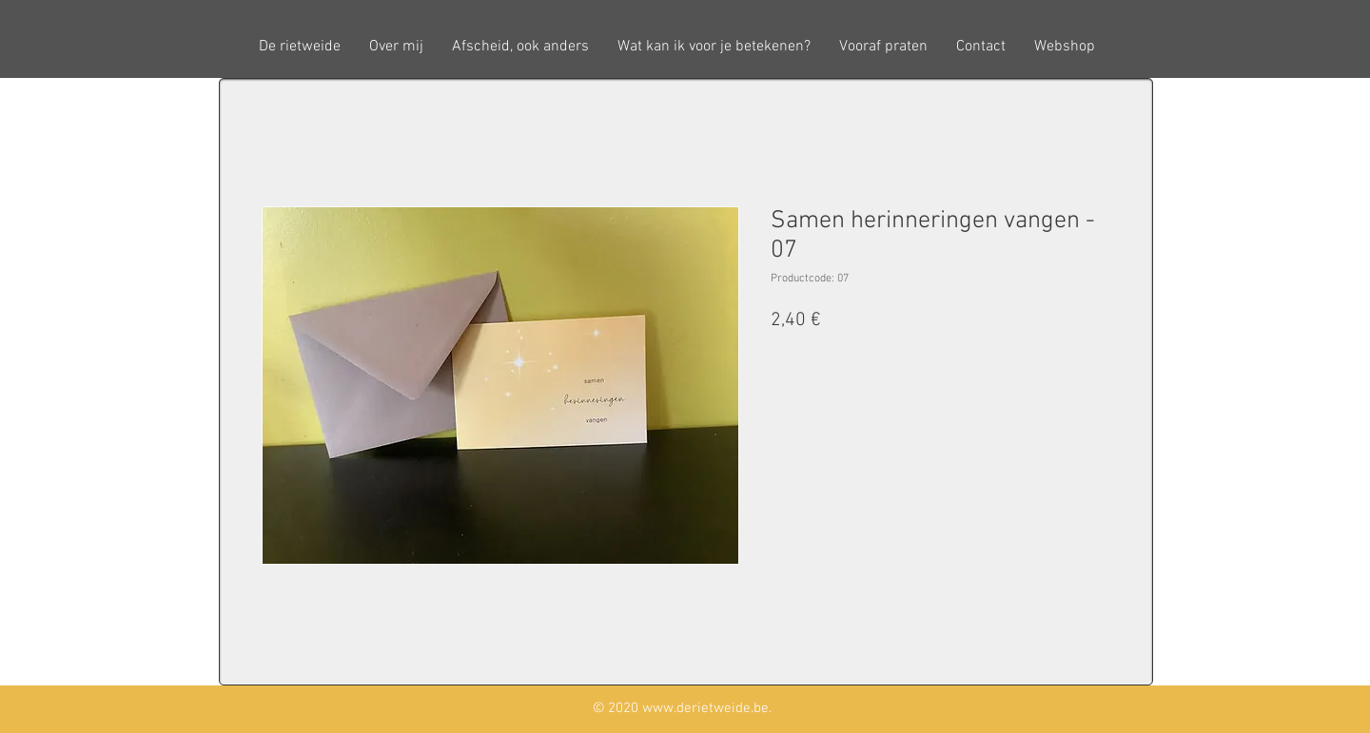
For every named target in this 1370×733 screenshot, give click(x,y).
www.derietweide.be (705, 708)
